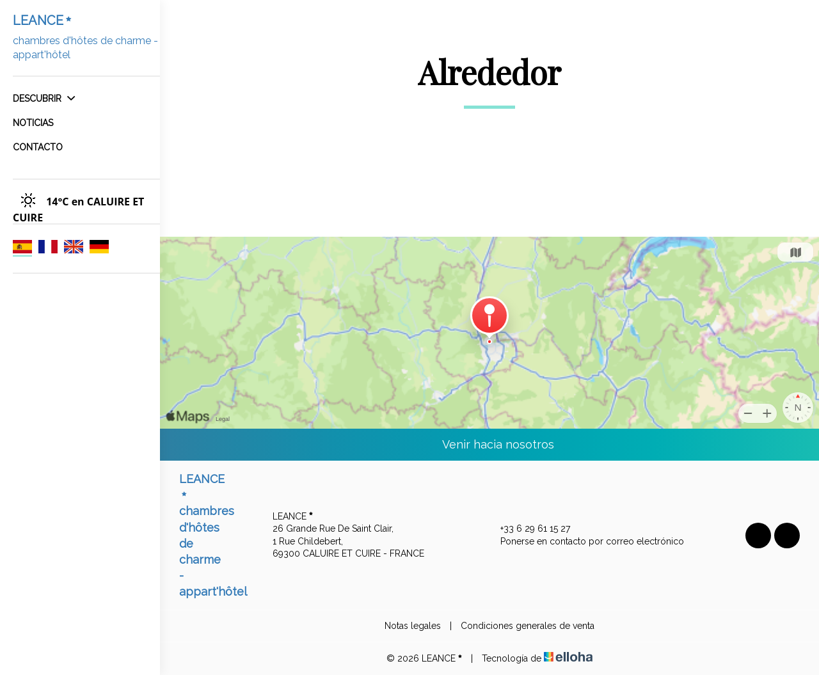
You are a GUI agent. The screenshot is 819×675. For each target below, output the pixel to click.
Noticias (33, 123)
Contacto (38, 147)
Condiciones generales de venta (527, 626)
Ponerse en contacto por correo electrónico (585, 542)
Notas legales (413, 626)
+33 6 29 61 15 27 (528, 529)
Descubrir (44, 98)
